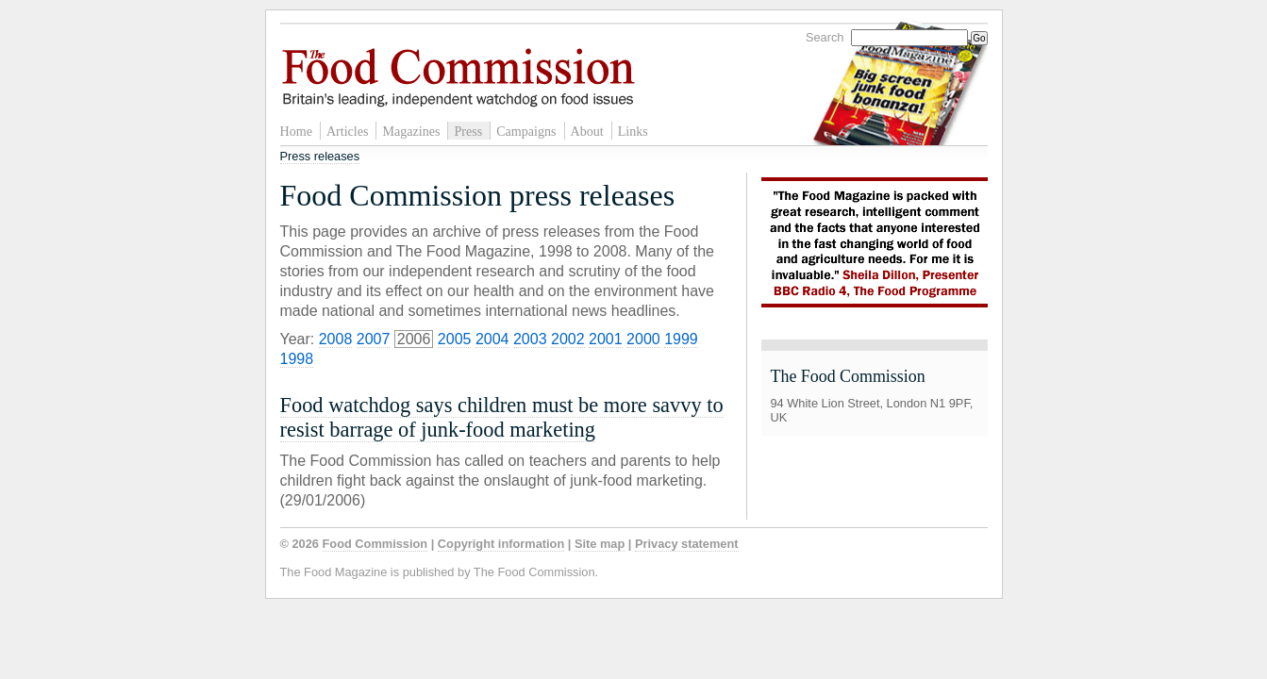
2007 (374, 339)
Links (633, 131)
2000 (643, 339)
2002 (568, 339)
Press (468, 131)
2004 (492, 339)
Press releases (320, 156)
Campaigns (526, 131)
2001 (606, 339)
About (587, 131)
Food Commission (375, 544)
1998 (297, 359)
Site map (600, 544)
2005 (455, 339)
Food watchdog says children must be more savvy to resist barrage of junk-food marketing (502, 417)
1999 (681, 339)
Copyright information (501, 544)
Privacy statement (687, 544)
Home (296, 131)
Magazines (411, 131)
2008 (336, 339)
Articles (347, 131)
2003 (530, 339)
